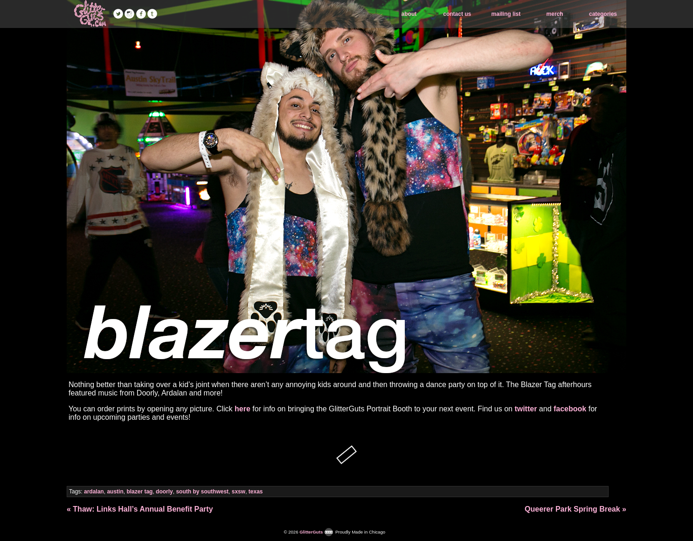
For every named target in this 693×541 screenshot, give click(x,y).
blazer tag (139, 491)
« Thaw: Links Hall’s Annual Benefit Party (140, 509)
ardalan (94, 491)
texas (256, 491)
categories (603, 14)
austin (115, 491)
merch (555, 14)
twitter (525, 409)
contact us (457, 14)
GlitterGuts (90, 14)
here (242, 409)
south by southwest (202, 491)
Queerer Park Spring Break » (575, 509)
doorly (164, 491)
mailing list (506, 14)
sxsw (238, 491)
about (409, 14)
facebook (570, 409)
